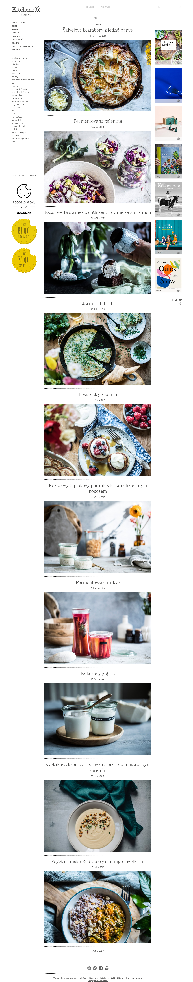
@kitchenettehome (28, 175)
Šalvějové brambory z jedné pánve (98, 30)
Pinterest (106, 968)
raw (13, 110)
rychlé (14, 129)
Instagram (101, 968)
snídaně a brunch (19, 58)
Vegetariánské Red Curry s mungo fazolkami (97, 861)
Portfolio (17, 29)
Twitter (95, 968)
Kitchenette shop (168, 20)
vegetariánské (18, 104)
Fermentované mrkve (98, 582)
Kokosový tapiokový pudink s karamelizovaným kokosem (98, 488)
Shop (14, 26)
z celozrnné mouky (20, 101)
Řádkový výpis (100, 18)
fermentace (17, 116)
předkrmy (16, 64)
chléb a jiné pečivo (20, 89)
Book (25, 156)
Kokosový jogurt (98, 673)
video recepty (18, 123)
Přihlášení (90, 6)
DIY (13, 141)
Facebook (89, 968)
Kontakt (16, 32)
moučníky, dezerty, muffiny (23, 79)
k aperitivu (16, 61)
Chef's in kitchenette (22, 46)
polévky (15, 70)
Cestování (17, 39)
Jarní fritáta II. (98, 303)
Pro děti (16, 36)
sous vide (16, 135)
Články (15, 42)
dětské (15, 113)
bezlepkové (17, 98)
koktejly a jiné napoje (21, 92)
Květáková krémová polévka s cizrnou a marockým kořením (98, 767)
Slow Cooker (17, 95)
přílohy (15, 76)
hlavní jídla (16, 73)
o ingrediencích (18, 126)
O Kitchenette (19, 22)
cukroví (15, 82)
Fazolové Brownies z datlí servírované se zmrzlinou (97, 212)
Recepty (16, 49)
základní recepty (19, 132)
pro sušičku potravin (20, 138)
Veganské (16, 107)
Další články (97, 951)
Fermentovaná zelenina (97, 121)
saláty (14, 67)
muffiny (15, 85)
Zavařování (16, 119)
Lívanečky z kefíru (98, 394)
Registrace (105, 6)
